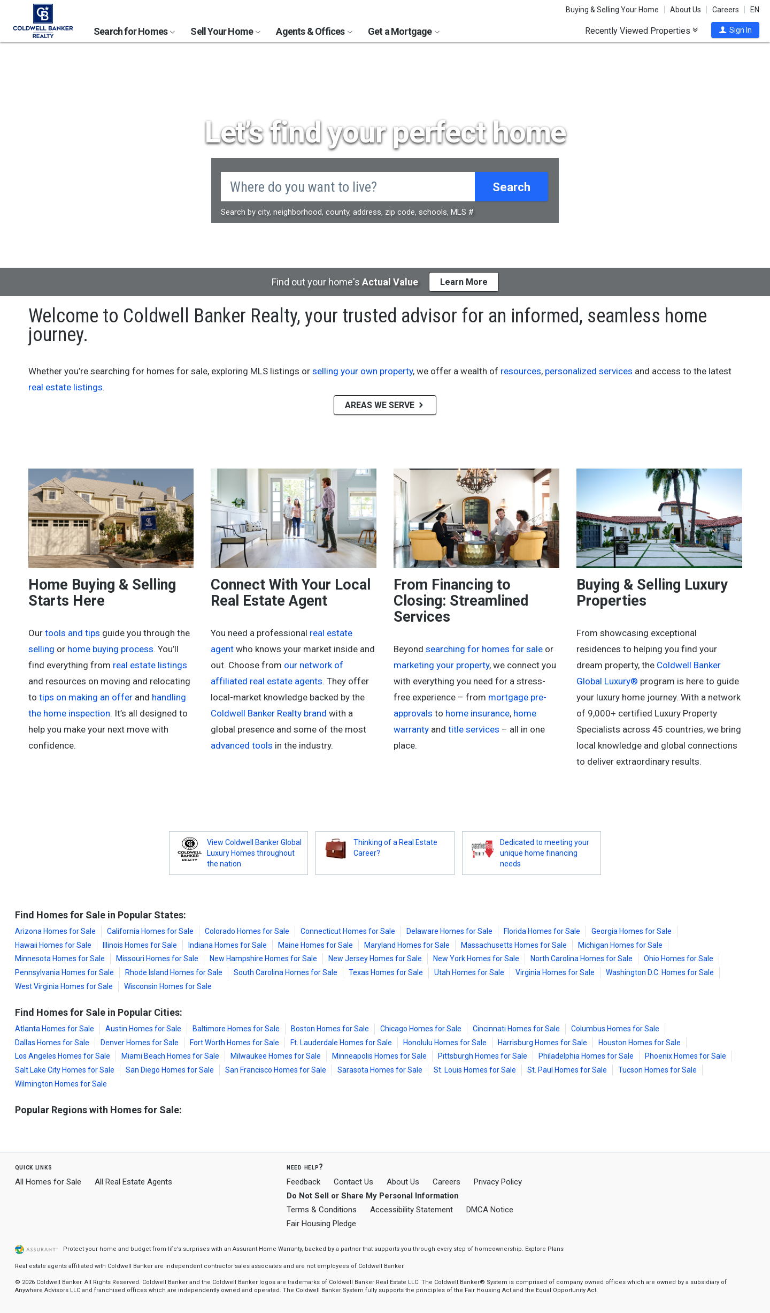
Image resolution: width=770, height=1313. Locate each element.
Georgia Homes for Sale (631, 931)
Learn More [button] (464, 282)
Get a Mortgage (404, 31)
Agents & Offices (314, 31)
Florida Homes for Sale (542, 931)
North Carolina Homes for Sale (581, 958)
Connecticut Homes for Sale (348, 931)
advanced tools (242, 745)
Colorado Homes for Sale (247, 931)
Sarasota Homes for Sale (379, 1070)
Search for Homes (134, 31)
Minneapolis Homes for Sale (379, 1056)
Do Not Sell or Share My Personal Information (373, 1196)
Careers (725, 9)
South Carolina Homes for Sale (285, 972)
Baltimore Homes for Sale (236, 1028)
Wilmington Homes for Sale (61, 1084)
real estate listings (65, 387)
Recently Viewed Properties (641, 30)
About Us (685, 9)
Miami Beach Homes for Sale (170, 1056)
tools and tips (72, 633)
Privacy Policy (498, 1182)
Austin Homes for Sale (143, 1028)
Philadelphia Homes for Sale (586, 1056)
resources (520, 371)
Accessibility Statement (411, 1209)
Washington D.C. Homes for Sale (660, 972)
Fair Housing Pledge (321, 1223)
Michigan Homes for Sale (620, 945)
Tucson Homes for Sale (657, 1070)
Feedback (303, 1182)
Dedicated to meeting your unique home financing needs (544, 853)
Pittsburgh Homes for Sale (482, 1056)
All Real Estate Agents (133, 1182)
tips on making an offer (86, 697)
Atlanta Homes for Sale (54, 1028)
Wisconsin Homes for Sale (168, 986)
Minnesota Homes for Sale (60, 958)
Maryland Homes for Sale (407, 945)
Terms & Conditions (322, 1209)
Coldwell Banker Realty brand (269, 713)
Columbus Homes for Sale (615, 1028)
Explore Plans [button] (544, 1249)
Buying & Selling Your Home (612, 9)
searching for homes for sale (484, 649)
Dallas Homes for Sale (52, 1042)
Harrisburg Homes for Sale (542, 1042)
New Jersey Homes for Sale (375, 958)
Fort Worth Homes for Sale (234, 1042)
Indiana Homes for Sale (227, 945)
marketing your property (441, 665)
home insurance (477, 713)
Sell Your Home (225, 31)
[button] (735, 30)
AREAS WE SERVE (385, 405)
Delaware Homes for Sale (449, 931)
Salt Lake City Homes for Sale (64, 1070)
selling (41, 649)
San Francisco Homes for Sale (275, 1070)
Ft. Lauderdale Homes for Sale (341, 1042)
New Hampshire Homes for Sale (263, 958)
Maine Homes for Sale (315, 945)
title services (473, 729)
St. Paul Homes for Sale (567, 1070)
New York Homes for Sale (476, 958)
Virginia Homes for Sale (555, 972)
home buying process (110, 649)
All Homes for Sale (48, 1182)
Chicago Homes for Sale (420, 1028)
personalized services (589, 371)
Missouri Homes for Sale (157, 958)
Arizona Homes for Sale (55, 931)
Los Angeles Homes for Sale (62, 1056)
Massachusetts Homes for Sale (514, 945)
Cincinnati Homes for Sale (516, 1028)
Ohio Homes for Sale (678, 958)
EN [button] (754, 9)
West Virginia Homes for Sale (64, 986)
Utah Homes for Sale (469, 972)
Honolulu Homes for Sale (445, 1042)
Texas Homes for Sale (386, 972)
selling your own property (362, 371)
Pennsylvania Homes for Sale (64, 972)
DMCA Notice (489, 1209)
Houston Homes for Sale (639, 1042)
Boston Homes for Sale (330, 1028)
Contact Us (353, 1182)
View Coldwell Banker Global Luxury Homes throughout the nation (254, 853)
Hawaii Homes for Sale (53, 945)
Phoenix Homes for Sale (685, 1056)
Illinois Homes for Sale (140, 945)
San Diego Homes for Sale (170, 1070)
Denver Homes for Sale (140, 1042)
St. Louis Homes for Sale (475, 1070)
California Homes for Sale (150, 931)
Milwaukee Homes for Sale (275, 1056)
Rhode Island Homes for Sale (173, 972)
